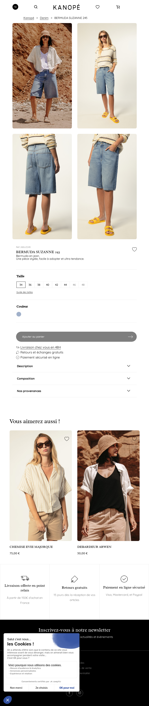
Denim (44, 18)
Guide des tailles (24, 292)
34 (21, 284)
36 (30, 284)
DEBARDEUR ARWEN (94, 547)
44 (65, 284)
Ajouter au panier (33, 336)
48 (83, 284)
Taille (20, 276)
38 (38, 284)
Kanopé (28, 18)
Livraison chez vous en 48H (40, 347)
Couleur (22, 306)
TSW (18, 314)
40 (47, 284)
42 (56, 284)
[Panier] (118, 7)
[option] (42, 75)
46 (74, 284)
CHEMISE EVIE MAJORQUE (31, 547)
